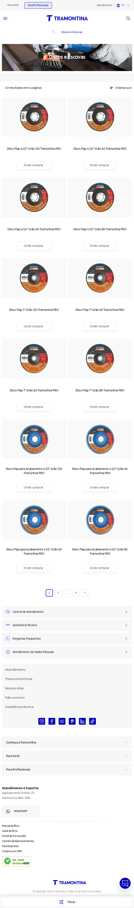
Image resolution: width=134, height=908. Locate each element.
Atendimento (104, 5)
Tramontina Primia (18, 679)
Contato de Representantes (18, 841)
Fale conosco (15, 698)
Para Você (13, 5)
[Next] (85, 592)
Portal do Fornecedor (14, 836)
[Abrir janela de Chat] (125, 883)
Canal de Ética (9, 831)
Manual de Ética (10, 826)
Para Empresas (10, 846)
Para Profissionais (38, 5)
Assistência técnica (19, 707)
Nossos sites (14, 688)
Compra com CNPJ (12, 851)
